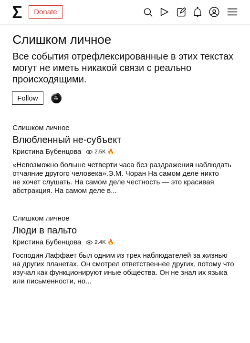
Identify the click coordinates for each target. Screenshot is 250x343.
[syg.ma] (17, 12)
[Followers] (56, 98)
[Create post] (181, 12)
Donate (45, 12)
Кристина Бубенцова (46, 151)
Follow (27, 98)
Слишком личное (40, 127)
